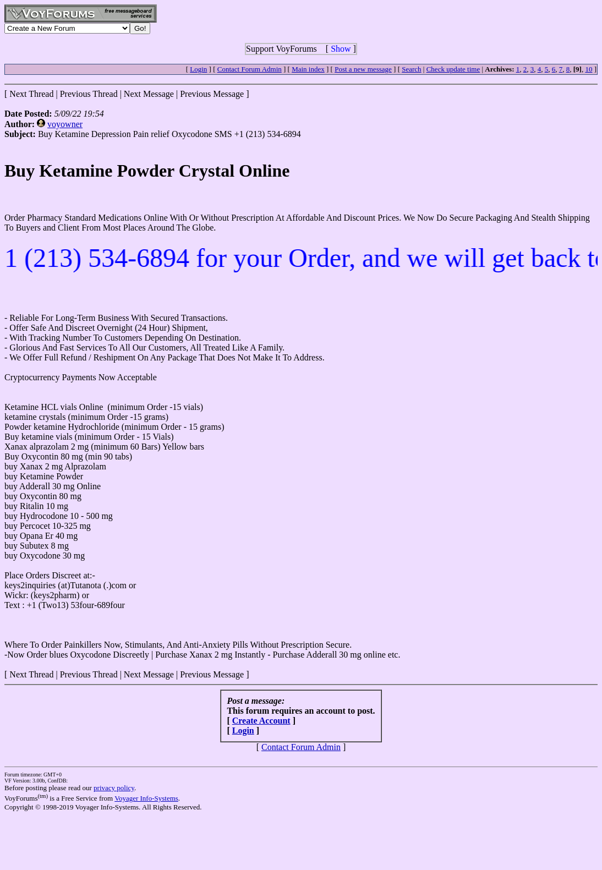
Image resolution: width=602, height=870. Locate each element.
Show (341, 48)
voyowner (65, 124)
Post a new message (363, 69)
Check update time (453, 69)
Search (411, 69)
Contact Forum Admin (249, 69)
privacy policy (114, 788)
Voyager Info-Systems (146, 798)
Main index (308, 69)
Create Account (261, 720)
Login (198, 69)
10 (588, 69)
